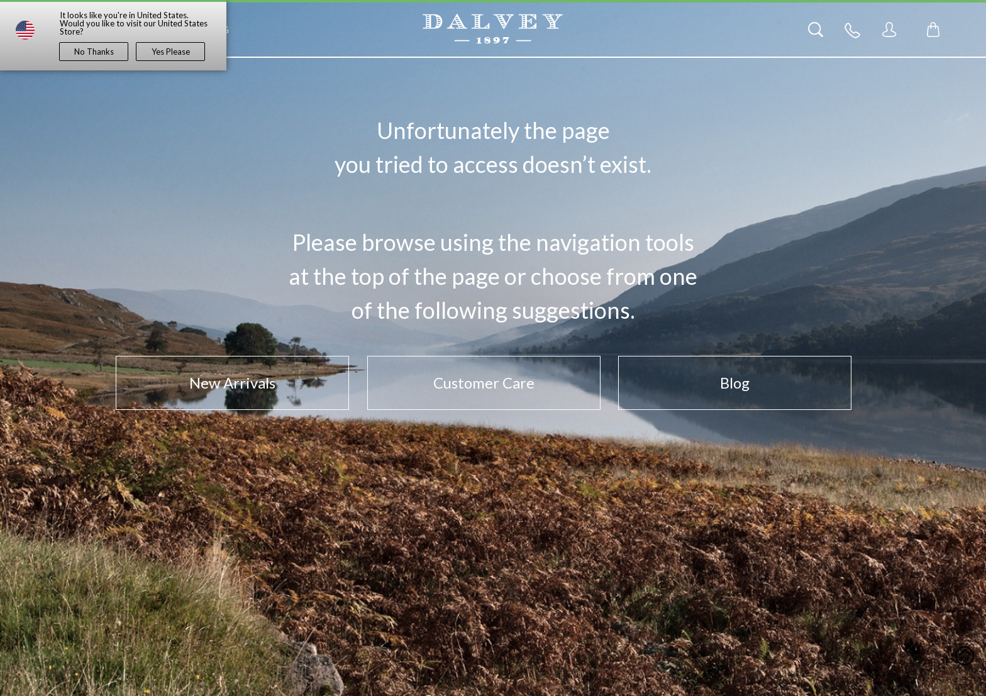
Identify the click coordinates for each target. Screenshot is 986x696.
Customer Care (484, 382)
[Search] (815, 29)
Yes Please (171, 52)
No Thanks (94, 52)
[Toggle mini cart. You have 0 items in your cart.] (933, 29)
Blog (735, 382)
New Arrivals (232, 382)
